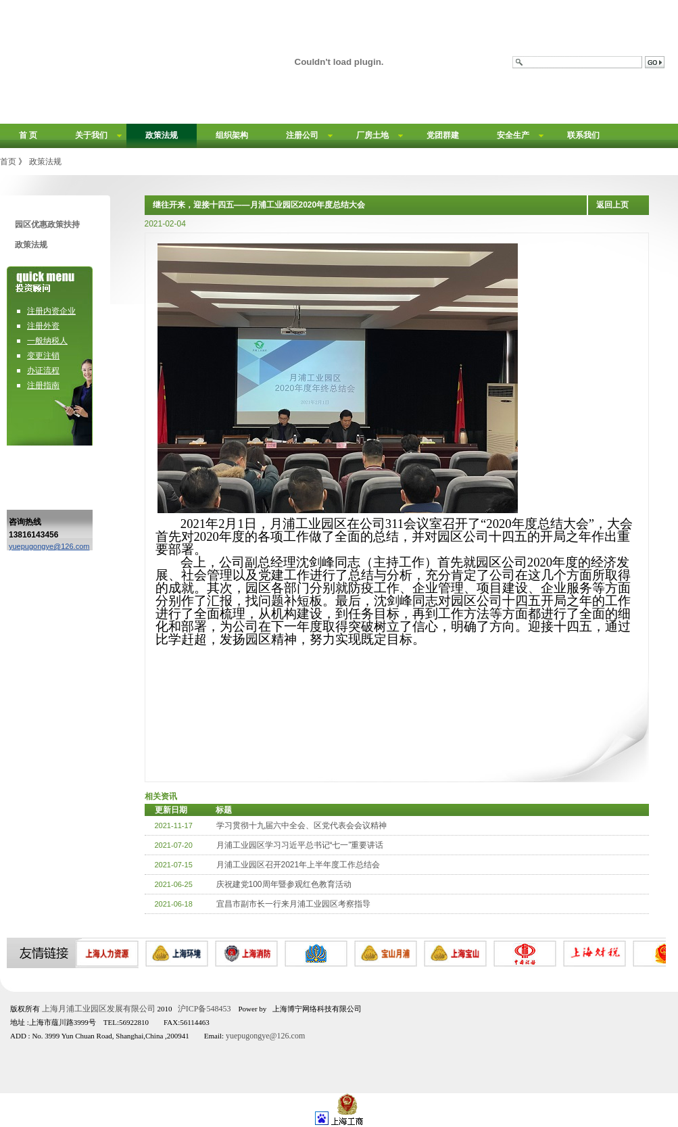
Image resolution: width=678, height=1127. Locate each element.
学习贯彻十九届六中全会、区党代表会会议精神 (301, 825)
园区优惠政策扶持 (47, 224)
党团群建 (443, 135)
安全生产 (513, 135)
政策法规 (161, 135)
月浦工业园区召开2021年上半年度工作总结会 (298, 864)
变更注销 (43, 355)
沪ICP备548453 (204, 1008)
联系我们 (583, 135)
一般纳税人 (47, 340)
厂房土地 (372, 135)
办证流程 (43, 370)
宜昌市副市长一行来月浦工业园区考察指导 (293, 904)
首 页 (28, 135)
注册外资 (43, 326)
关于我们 (91, 135)
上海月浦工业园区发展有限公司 (98, 1008)
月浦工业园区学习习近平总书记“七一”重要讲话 (300, 845)
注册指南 (43, 385)
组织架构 (232, 135)
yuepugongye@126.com (49, 546)
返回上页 (612, 205)
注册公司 (302, 135)
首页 (8, 161)
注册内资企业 (51, 311)
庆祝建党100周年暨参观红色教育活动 (284, 884)
